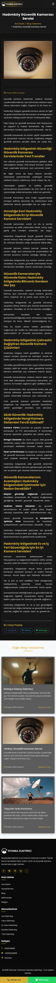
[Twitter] (15, 871)
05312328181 (10, 948)
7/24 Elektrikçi (7, 934)
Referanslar (6, 897)
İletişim (4, 902)
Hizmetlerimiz (7, 888)
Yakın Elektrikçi (8, 920)
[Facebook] (3, 871)
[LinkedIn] (20, 871)
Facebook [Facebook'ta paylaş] (11, 630)
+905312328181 (11, 953)
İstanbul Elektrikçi (9, 929)
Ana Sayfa (5, 884)
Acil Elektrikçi (7, 916)
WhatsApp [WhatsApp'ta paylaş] (41, 630)
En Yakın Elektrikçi (9, 925)
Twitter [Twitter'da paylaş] (26, 630)
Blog (3, 893)
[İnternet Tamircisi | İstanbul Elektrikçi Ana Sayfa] (12, 4)
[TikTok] (26, 871)
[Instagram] (9, 871)
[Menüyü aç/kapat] (53, 4)
